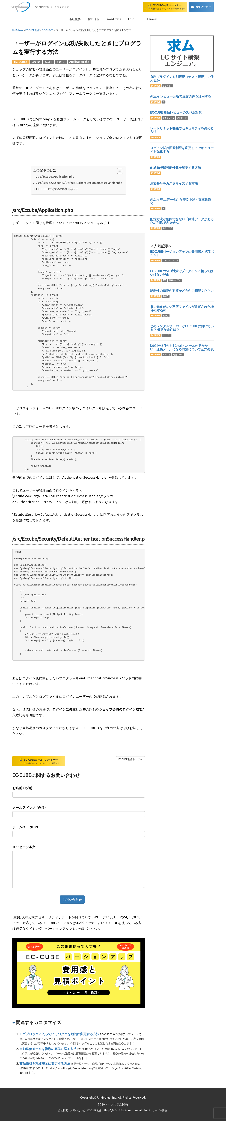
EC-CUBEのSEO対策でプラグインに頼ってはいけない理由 (181, 272)
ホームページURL (25, 827)
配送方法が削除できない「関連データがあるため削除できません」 (182, 220)
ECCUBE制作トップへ (130, 759)
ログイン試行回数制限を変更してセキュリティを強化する (182, 149)
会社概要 (63, 1110)
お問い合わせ (77, 1110)
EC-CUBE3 (21, 61)
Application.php (79, 61)
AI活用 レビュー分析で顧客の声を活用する (180, 96)
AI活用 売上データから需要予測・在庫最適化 (180, 201)
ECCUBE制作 (94, 1110)
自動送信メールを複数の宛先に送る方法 (48, 1049)
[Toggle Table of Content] (118, 171)
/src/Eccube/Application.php (55, 176)
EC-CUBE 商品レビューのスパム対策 (176, 112)
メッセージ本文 (24, 847)
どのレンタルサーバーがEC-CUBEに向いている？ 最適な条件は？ (182, 327)
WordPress (125, 1110)
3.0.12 (61, 61)
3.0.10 (36, 61)
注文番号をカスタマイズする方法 (174, 183)
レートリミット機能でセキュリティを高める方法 (182, 130)
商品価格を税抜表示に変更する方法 (44, 1063)
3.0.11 (48, 61)
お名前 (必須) (22, 788)
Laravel (138, 1110)
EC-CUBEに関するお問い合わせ (57, 189)
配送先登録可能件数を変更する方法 (175, 167)
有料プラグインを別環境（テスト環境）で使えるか (182, 78)
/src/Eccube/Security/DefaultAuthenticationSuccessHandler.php (79, 182)
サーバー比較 (159, 1110)
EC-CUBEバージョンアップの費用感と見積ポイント (182, 253)
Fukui (147, 1110)
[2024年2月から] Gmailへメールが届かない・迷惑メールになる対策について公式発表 (182, 347)
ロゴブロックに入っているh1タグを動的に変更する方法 (59, 1034)
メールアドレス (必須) (29, 807)
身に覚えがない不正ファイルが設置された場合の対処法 (182, 308)
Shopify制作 (110, 1110)
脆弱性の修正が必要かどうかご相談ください (182, 290)
